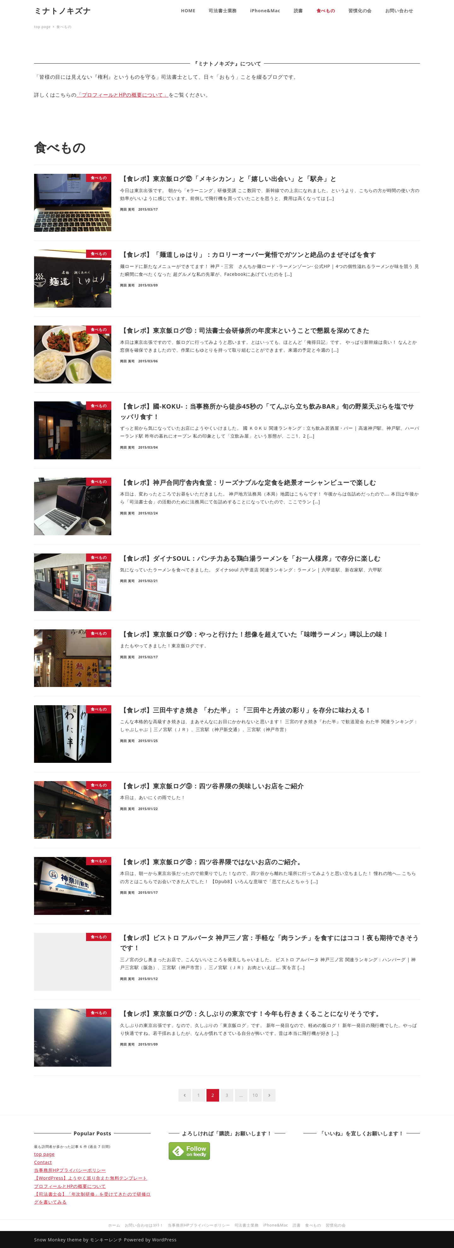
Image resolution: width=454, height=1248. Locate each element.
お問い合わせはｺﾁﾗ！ (144, 1225)
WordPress (164, 1240)
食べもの (313, 1225)
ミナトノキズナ (62, 10)
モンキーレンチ (106, 1240)
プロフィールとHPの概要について (70, 1186)
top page (44, 1154)
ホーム (114, 1225)
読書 (297, 1225)
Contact (43, 1162)
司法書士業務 (247, 1225)
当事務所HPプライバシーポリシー (70, 1170)
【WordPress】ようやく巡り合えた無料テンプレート (90, 1178)
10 (255, 1095)
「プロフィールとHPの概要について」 (123, 94)
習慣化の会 (336, 1225)
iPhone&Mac (275, 1225)
